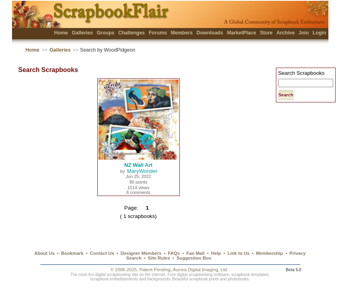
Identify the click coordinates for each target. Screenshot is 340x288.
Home (61, 33)
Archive (285, 33)
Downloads (210, 33)
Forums (158, 33)
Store (266, 33)
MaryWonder (142, 171)
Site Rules (159, 258)
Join (303, 33)
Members (182, 33)
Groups (105, 33)
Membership (269, 253)
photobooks (238, 279)
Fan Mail (195, 253)
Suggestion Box (194, 258)
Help (216, 253)
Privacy (298, 253)
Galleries (82, 33)
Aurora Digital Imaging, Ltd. (200, 269)
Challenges (131, 33)
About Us (44, 253)
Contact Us (102, 253)
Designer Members (141, 253)
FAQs (174, 253)
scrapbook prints (204, 279)
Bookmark (72, 253)
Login (319, 33)
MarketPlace (241, 33)
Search (133, 258)
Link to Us (238, 253)
